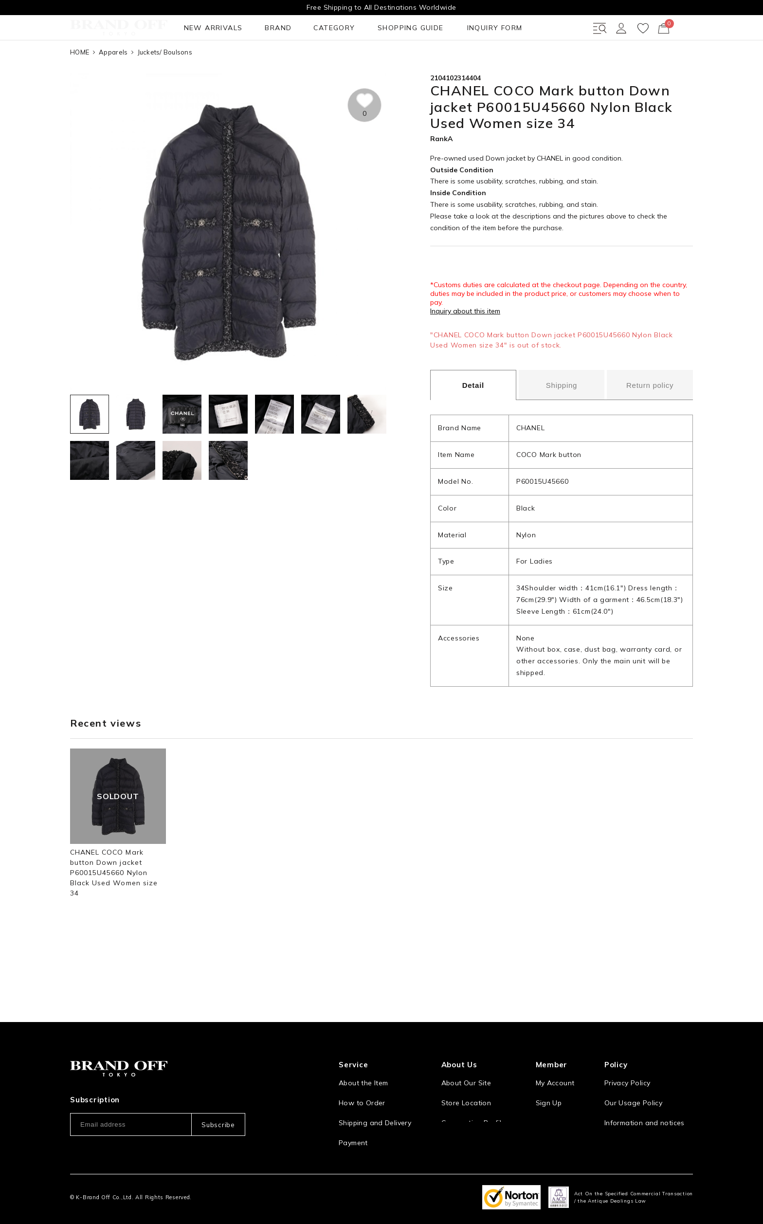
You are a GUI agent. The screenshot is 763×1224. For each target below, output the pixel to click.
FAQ (345, 1146)
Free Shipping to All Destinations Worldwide (381, 7)
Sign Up (549, 1086)
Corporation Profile (473, 1106)
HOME (79, 87)
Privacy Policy (627, 1066)
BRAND (161, 62)
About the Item (363, 1066)
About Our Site (466, 1066)
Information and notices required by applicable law (648, 1111)
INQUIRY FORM (363, 62)
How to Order (362, 1086)
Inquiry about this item (465, 346)
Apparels (113, 87)
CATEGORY (212, 62)
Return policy (649, 420)
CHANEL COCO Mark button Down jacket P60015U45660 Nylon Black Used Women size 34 (114, 908)
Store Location (466, 1086)
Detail (473, 421)
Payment (353, 1126)
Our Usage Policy (633, 1086)
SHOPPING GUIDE (284, 62)
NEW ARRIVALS (101, 62)
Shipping (561, 420)
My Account (555, 1066)
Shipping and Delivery (375, 1106)
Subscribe (218, 1109)
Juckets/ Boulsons (165, 87)
